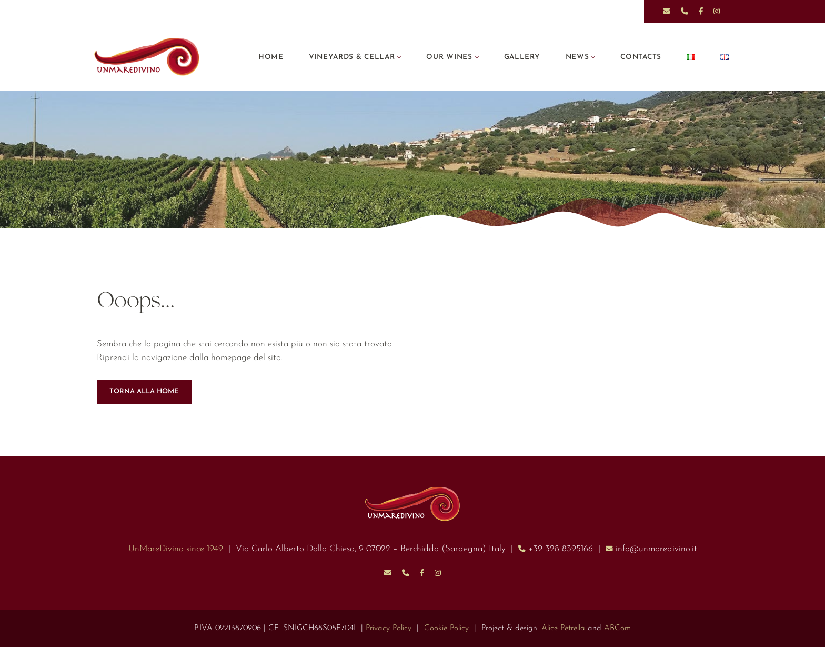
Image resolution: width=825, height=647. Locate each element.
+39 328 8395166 (563, 548)
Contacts (640, 57)
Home (268, 57)
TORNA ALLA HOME (144, 391)
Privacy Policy (389, 628)
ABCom (618, 628)
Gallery (521, 57)
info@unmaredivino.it (660, 548)
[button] (398, 57)
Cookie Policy (447, 628)
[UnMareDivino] (149, 57)
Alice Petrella (564, 628)
